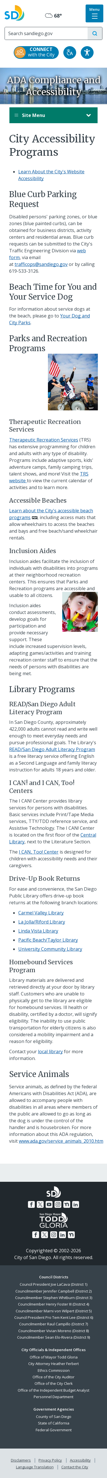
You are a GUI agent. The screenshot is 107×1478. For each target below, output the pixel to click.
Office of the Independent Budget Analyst (53, 1390)
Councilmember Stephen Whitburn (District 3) (53, 1297)
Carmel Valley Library (41, 913)
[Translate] (69, 52)
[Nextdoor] (66, 1204)
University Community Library (50, 949)
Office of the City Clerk (54, 1383)
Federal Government (54, 1429)
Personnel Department (53, 1396)
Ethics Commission (54, 1370)
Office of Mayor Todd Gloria (54, 1357)
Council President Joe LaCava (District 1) (53, 1284)
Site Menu (48, 115)
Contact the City (74, 1467)
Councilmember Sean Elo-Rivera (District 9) (53, 1337)
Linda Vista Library (38, 931)
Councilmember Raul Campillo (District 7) (53, 1323)
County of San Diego (53, 1416)
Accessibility (80, 1460)
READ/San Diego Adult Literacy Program (52, 749)
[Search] (46, 33)
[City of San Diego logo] (14, 12)
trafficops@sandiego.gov (41, 264)
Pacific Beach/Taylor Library (48, 940)
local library (50, 1051)
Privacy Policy (50, 1460)
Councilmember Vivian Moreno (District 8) (53, 1330)
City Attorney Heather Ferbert (53, 1363)
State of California (53, 1423)
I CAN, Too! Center (38, 852)
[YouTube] (49, 1204)
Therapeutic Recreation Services (43, 440)
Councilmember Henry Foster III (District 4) (53, 1304)
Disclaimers (21, 1460)
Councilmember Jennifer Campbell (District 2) (53, 1291)
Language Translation (35, 1467)
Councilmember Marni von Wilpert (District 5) (54, 1310)
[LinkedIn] (75, 1204)
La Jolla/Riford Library (41, 922)
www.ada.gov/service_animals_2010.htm (61, 1141)
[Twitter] (40, 1204)
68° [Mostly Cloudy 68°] (53, 15)
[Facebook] (31, 1204)
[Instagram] (57, 1204)
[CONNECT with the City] (36, 52)
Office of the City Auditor (53, 1376)
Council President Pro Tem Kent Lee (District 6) (53, 1317)
